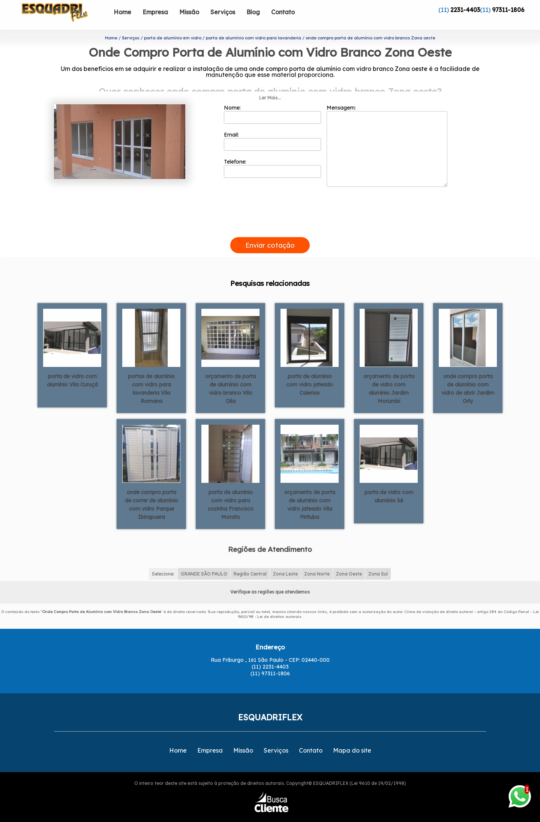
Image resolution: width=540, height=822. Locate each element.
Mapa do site (352, 736)
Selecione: (163, 560)
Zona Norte (317, 560)
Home (122, 12)
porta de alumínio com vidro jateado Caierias (309, 370)
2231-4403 (465, 10)
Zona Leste (285, 560)
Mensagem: (387, 131)
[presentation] (270, 214)
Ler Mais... (270, 84)
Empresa (155, 12)
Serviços (222, 12)
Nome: (272, 100)
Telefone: (272, 154)
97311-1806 (508, 10)
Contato (283, 12)
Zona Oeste (349, 560)
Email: (272, 127)
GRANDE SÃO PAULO (204, 560)
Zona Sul (378, 560)
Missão (189, 12)
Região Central (250, 560)
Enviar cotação (270, 231)
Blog (253, 12)
